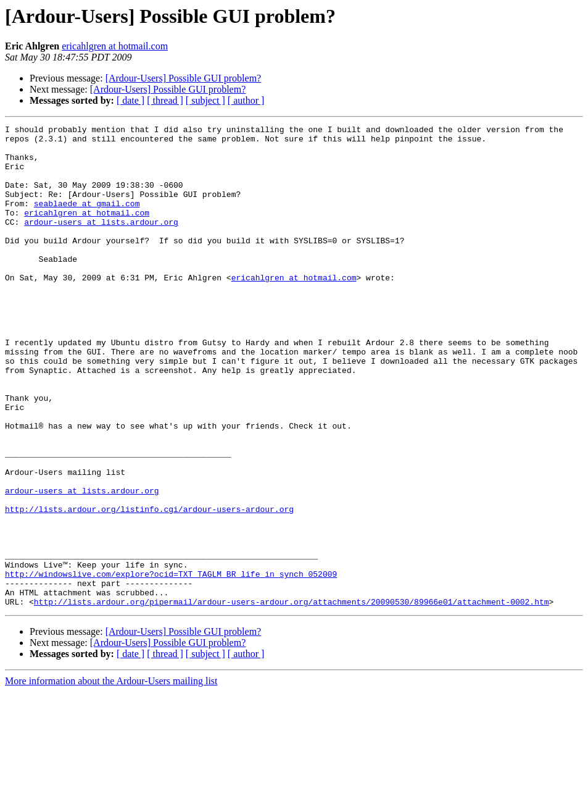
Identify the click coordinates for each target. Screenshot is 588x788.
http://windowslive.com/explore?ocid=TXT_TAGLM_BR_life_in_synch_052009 (171, 664)
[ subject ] (205, 100)
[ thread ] (165, 100)
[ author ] (246, 100)
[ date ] (130, 100)
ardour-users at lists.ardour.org (101, 242)
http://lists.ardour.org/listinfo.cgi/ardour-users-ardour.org (149, 586)
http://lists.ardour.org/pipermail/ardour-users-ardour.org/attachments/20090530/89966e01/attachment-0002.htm (291, 697)
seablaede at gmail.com (87, 219)
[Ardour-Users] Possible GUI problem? (184, 78)
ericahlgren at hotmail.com (115, 46)
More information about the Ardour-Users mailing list (111, 777)
